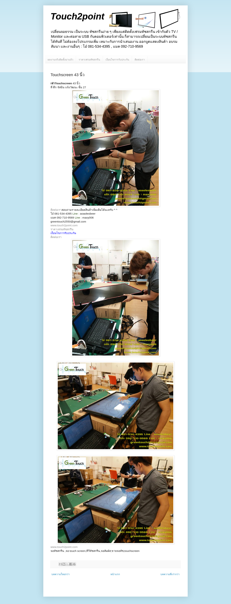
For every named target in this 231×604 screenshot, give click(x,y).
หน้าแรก (115, 574)
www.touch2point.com (64, 225)
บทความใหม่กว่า (60, 574)
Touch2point (77, 16)
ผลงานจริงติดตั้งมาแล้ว (60, 59)
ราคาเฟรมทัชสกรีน (89, 59)
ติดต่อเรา (140, 59)
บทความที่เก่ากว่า (170, 574)
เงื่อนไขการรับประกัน (117, 59)
